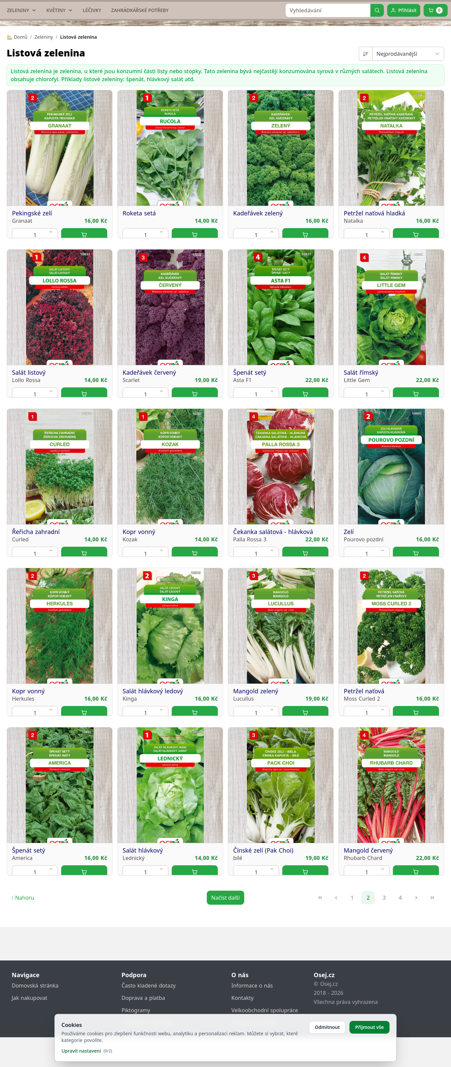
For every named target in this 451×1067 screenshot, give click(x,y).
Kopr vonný (139, 605)
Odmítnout (327, 1027)
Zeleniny (43, 100)
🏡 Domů (17, 100)
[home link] (228, 25)
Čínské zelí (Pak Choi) (263, 924)
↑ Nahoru (22, 960)
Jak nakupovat (29, 1027)
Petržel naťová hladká (374, 287)
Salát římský (361, 446)
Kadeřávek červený (149, 446)
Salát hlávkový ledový (153, 765)
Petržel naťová (364, 765)
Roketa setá (139, 287)
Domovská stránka (35, 1015)
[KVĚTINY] (60, 73)
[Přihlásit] (403, 73)
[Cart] (436, 73)
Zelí (349, 605)
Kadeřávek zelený (258, 287)
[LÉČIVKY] (92, 73)
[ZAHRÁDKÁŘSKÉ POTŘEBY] (140, 73)
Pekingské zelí (32, 287)
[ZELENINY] (21, 73)
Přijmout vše (369, 1027)
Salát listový (28, 446)
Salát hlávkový (143, 924)
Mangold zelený (255, 765)
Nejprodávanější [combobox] (397, 117)
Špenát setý (249, 446)
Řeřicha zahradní (36, 605)
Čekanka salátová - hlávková (273, 605)
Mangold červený (368, 924)
